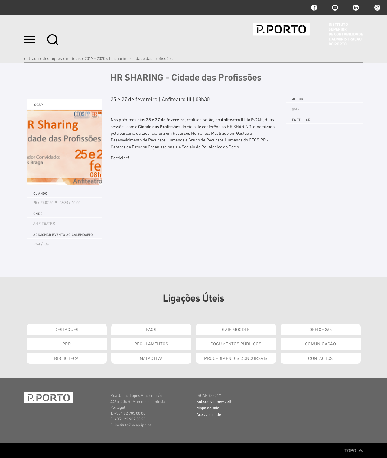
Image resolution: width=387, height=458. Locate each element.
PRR (66, 343)
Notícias (73, 58)
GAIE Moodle (236, 329)
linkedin (356, 8)
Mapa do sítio (208, 407)
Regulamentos (151, 343)
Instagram (377, 8)
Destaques (52, 58)
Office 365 (320, 329)
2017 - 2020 (95, 58)
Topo (353, 450)
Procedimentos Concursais (235, 358)
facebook (314, 8)
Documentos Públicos (235, 343)
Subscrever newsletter (216, 401)
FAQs (151, 329)
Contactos (320, 358)
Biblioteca (66, 358)
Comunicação (320, 343)
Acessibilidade (209, 414)
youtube (335, 8)
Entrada (31, 58)
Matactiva (151, 358)
